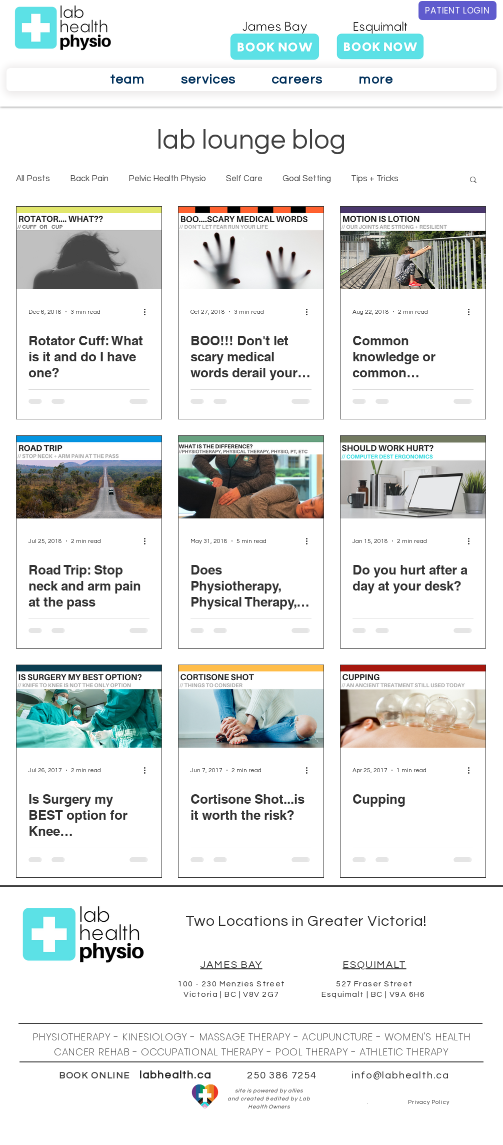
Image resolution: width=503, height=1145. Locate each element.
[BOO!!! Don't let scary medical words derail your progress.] (251, 248)
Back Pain (89, 178)
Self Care (244, 178)
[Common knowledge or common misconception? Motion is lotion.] (413, 248)
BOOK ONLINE (94, 1075)
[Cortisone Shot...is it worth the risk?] (251, 706)
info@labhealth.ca (401, 1075)
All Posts (33, 178)
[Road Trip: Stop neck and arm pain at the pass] (89, 477)
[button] (127, 79)
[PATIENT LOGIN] (457, 10)
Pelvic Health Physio (167, 178)
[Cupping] (413, 706)
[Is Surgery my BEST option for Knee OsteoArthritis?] (89, 706)
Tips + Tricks (374, 178)
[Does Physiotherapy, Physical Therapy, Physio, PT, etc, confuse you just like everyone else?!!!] (251, 477)
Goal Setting (306, 178)
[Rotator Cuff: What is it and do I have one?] (89, 248)
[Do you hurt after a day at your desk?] (413, 477)
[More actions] (148, 312)
